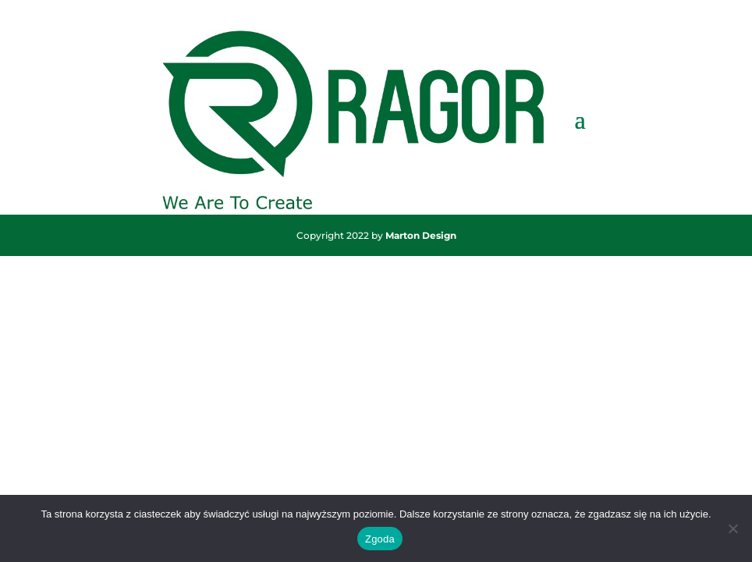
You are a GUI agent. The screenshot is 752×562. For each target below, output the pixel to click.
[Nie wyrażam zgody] (732, 528)
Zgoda (380, 539)
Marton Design (420, 235)
